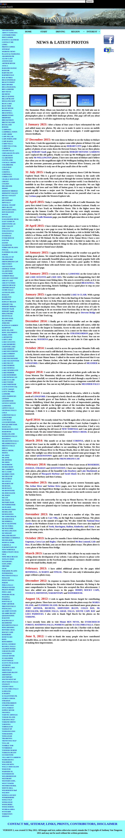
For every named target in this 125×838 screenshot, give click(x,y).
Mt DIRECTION (8, 474)
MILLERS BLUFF (9, 535)
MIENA (5, 448)
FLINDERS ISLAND (9, 252)
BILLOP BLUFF (8, 99)
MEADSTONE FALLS (10, 441)
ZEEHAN (5, 816)
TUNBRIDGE (7, 748)
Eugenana (29, 542)
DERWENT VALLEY (10, 193)
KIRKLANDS (7, 335)
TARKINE (30, 617)
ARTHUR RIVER (8, 63)
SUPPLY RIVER (8, 710)
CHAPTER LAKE (8, 347)
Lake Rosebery (69, 471)
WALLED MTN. (8, 764)
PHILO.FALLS (7, 585)
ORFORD (5, 566)
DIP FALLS (6, 202)
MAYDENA (6, 439)
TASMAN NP (7, 729)
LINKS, (51, 824)
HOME (28, 31)
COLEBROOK (7, 165)
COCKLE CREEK (9, 162)
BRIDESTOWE (8, 115)
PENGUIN (6, 578)
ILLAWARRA (7, 321)
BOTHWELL (7, 110)
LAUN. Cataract (8, 389)
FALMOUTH (7, 245)
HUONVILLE (7, 316)
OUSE (4, 568)
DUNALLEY (6, 217)
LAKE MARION (8, 365)
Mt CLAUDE (7, 472)
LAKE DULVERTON (10, 351)
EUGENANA (7, 233)
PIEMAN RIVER (8, 587)
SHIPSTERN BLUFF (10, 672)
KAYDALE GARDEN (10, 325)
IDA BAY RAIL (7, 318)
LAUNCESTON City (9, 387)
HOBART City (7, 304)
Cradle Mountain (44, 217)
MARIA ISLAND (8, 434)
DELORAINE (7, 186)
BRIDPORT (6, 118)
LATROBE (6, 394)
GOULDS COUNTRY (10, 278)
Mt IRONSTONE (8, 490)
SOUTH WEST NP (9, 679)
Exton (91, 526)
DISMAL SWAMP (8, 205)
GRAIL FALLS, (67, 611)
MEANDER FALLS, (49, 611)
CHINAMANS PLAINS (10, 153)
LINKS (4, 44)
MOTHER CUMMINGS (11, 538)
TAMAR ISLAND (8, 717)
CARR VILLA (7, 144)
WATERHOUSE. (75, 593)
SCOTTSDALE (7, 660)
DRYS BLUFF (7, 207)
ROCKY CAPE (7, 632)
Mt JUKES (6, 495)
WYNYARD (6, 812)
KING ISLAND (7, 330)
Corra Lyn (40, 542)
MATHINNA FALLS (9, 436)
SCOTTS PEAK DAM (10, 663)
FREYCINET (7, 264)
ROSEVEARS (7, 637)
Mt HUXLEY (7, 488)
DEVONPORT (7, 200)
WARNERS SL (7, 771)
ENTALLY (6, 229)
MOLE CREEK (8, 450)
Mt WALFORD (7, 528)
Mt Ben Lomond (82, 542)
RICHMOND (7, 623)
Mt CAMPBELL (8, 469)
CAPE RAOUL (7, 141)
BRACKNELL (7, 113)
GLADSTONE (7, 271)
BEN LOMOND (8, 89)
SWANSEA (6, 712)
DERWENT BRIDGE (10, 191)
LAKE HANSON (8, 356)
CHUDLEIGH (7, 155)
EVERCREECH (8, 238)
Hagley (53, 542)
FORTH (5, 255)
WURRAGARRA (8, 809)
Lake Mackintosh (89, 471)
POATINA (6, 597)
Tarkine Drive (54, 486)
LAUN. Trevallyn (8, 391)
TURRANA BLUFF (9, 753)
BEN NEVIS (6, 92)
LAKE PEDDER (8, 373)
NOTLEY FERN (8, 559)
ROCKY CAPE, (92, 590)
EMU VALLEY (7, 226)
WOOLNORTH (8, 807)
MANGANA (6, 427)
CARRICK (6, 148)
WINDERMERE (8, 797)
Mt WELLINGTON (9, 531)
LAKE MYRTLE (8, 368)
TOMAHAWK (7, 734)
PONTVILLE (7, 601)
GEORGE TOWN (8, 269)
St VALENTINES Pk (9, 696)
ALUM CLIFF (7, 59)
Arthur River (36, 486)
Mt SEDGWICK (8, 519)
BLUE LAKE (7, 103)
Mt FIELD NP (7, 476)
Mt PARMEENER (8, 505)
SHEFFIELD (7, 670)
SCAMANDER (7, 658)
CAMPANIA (6, 129)
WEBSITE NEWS (8, 51)
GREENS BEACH (8, 285)
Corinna (32, 196)
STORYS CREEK (8, 698)
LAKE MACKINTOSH (10, 361)
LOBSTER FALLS (9, 415)
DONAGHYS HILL (9, 210)
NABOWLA (6, 545)
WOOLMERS (7, 804)
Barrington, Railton (64, 526)
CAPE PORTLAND (9, 139)
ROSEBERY (6, 635)
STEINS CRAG (7, 686)
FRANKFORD (7, 259)
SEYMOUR (6, 665)
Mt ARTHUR (7, 460)
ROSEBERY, (94, 465)
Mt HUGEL (6, 486)
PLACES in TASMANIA (11, 54)
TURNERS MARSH (9, 750)
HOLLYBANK (7, 313)
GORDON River (8, 276)
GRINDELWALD (8, 288)
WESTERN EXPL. (9, 781)
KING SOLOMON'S (9, 332)
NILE (4, 554)
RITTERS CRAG (8, 630)
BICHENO (6, 94)
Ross (27, 545)
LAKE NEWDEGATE (10, 370)
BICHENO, (50, 608)
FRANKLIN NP (8, 257)
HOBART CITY (73, 146)
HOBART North (8, 309)
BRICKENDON (8, 120)
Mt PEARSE (6, 507)
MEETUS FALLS (8, 446)
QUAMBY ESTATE (9, 611)
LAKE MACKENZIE (10, 358)
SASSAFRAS (7, 653)
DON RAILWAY (8, 212)
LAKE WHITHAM (9, 384)
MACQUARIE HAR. (9, 424)
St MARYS (6, 693)
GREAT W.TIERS (8, 283)
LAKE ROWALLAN (9, 377)
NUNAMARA (7, 561)
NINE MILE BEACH (10, 557)
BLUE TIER (6, 106)
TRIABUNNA (7, 738)
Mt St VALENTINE (9, 524)
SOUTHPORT (7, 677)
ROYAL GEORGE (9, 644)
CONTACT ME (7, 42)
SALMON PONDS (8, 649)
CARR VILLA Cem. (9, 146)
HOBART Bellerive (9, 306)
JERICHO (6, 323)
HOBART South (8, 311)
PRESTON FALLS (9, 606)
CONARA (5, 170)
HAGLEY (5, 295)
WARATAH (6, 769)
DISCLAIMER (7, 37)
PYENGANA (7, 609)
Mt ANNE (5, 458)
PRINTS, (63, 824)
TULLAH (5, 743)
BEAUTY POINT (8, 82)
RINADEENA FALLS (10, 625)
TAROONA (6, 724)
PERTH (5, 583)
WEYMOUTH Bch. (9, 786)
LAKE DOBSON (8, 349)
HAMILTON (6, 297)
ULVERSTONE (7, 755)
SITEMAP (6, 49)
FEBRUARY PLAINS (10, 247)
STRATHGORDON (9, 703)
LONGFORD (7, 417)
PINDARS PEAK (8, 594)
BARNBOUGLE (8, 75)
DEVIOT (5, 198)
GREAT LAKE (7, 280)
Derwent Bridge (88, 312)
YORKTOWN (7, 814)
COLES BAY (7, 167)
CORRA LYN (7, 177)
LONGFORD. (39, 396)
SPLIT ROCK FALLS (10, 682)
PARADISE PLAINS (9, 571)
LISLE (4, 413)
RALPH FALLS (8, 620)
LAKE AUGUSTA (8, 342)
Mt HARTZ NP (7, 483)
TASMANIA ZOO (8, 731)
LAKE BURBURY (8, 344)
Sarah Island (70, 474)
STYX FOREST (8, 708)
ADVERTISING (8, 30)
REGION (75, 31)
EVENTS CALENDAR (10, 40)
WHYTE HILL (7, 788)
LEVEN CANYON (9, 403)
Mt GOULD (6, 481)
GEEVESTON (7, 266)
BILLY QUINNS (8, 96)
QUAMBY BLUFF (9, 613)
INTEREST (92, 31)
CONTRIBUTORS (9, 35)
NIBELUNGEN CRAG (10, 552)
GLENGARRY (7, 273)
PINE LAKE (6, 592)
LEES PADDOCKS (9, 396)
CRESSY (5, 181)
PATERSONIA (7, 573)
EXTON (5, 243)
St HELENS (6, 691)
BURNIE (5, 127)
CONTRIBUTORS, (83, 824)
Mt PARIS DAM (8, 502)
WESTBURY (7, 778)
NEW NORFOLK (8, 550)
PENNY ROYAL (8, 580)
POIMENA (6, 599)
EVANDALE (6, 236)
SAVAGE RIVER (8, 656)
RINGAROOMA (8, 627)
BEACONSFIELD (8, 80)
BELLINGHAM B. (9, 87)
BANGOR (5, 70)
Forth (51, 526)
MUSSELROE (7, 540)
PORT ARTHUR (8, 604)
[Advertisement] (112, 62)
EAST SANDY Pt (8, 221)
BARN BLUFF (7, 73)
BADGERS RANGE (9, 68)
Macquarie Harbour (50, 474)
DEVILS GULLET (9, 195)
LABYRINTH (7, 337)
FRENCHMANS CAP (10, 262)
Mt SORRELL (7, 521)
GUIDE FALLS (7, 290)
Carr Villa (52, 518)
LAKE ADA (56, 277)
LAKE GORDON (8, 354)
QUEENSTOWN (8, 616)
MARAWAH (6, 432)
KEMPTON (6, 328)
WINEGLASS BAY (9, 795)
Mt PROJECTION (9, 509)
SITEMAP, (37, 824)
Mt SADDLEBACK (9, 516)
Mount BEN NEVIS (69, 622)
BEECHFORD (7, 85)
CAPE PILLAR (7, 136)
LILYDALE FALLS (9, 410)
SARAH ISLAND (8, 651)
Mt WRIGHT (7, 533)
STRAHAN (6, 701)
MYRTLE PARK (8, 542)
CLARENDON (7, 158)
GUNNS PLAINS (8, 292)
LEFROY (5, 398)
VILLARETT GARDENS (11, 757)
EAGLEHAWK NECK (10, 219)
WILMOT (6, 793)
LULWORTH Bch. (9, 422)
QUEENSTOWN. (58, 468)
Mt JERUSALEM (8, 493)
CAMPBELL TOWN (9, 132)
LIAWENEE (6, 406)
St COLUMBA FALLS (10, 689)
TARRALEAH (7, 727)
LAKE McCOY (7, 363)
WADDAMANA (8, 760)
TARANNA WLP (8, 720)
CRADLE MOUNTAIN (10, 179)
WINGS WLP (7, 800)
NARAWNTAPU (55, 593)
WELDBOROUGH (9, 776)
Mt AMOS (6, 455)
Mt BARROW (7, 465)
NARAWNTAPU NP (9, 547)
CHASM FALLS (8, 151)
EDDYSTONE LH (8, 224)
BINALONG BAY (8, 101)
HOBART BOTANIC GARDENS (85, 152)
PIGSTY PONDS (8, 590)
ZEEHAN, (30, 468)
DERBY (5, 188)
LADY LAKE (7, 339)
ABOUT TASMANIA (9, 33)
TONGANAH (7, 736)
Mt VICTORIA (7, 526)
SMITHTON (6, 675)
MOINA (5, 453)
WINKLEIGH (7, 802)
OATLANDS (6, 564)
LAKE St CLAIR (8, 380)
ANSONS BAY (7, 61)
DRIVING (60, 31)
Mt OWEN (6, 500)
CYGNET (5, 184)
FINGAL (5, 250)
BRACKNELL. (88, 283)
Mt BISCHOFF (7, 467)
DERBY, (79, 590)
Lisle (93, 542)
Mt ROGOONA (7, 514)
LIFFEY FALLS (8, 408)
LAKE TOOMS (7, 382)
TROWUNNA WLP (9, 741)
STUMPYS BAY (8, 705)
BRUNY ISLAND (8, 122)
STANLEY (6, 684)
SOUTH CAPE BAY (85, 611)
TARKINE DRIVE (9, 722)
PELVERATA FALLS (10, 575)
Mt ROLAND (7, 512)
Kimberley (79, 526)
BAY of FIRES (7, 78)
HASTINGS (6, 299)
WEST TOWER (8, 783)
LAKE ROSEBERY (9, 375)
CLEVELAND (7, 160)
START (43, 31)
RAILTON (6, 618)
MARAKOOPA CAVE (10, 429)
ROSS (4, 639)
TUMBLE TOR (7, 746)
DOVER (5, 214)
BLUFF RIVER (7, 108)
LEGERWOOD (7, 401)
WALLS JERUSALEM (10, 767)
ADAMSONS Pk (8, 56)
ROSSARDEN (7, 642)
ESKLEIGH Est (8, 231)
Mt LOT (5, 498)
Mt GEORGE (7, 479)
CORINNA (6, 172)
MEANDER (91, 363)
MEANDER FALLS (9, 443)
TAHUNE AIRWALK (10, 715)
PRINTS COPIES (8, 47)
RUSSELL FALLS (8, 646)
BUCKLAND (7, 125)
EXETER (5, 240)
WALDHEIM (7, 762)
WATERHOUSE (8, 774)
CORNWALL (7, 174)
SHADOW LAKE (8, 668)
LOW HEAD (6, 420)
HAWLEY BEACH (9, 302)
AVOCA (5, 66)
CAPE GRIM (7, 134)
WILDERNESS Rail (9, 790)
